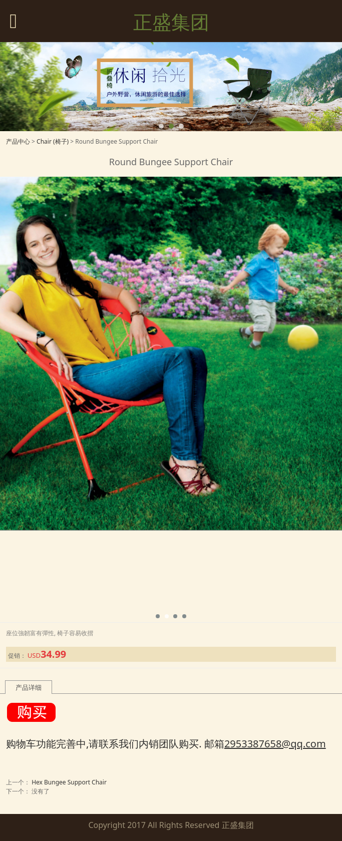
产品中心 (18, 141)
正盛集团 (171, 22)
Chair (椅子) (53, 141)
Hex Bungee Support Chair (69, 782)
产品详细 (29, 687)
